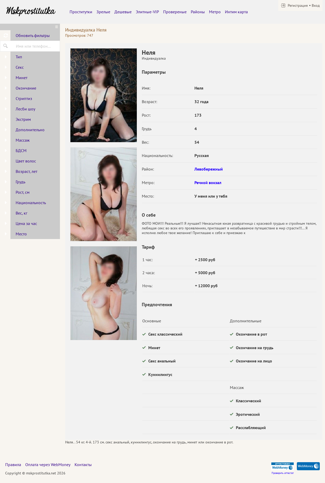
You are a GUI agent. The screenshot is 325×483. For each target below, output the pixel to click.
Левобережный (208, 169)
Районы (198, 11)
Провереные (175, 11)
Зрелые (103, 11)
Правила (13, 464)
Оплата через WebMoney (47, 464)
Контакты (83, 464)
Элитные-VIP (147, 11)
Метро (215, 11)
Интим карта (236, 11)
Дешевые (123, 11)
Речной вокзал (207, 182)
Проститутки (81, 11)
